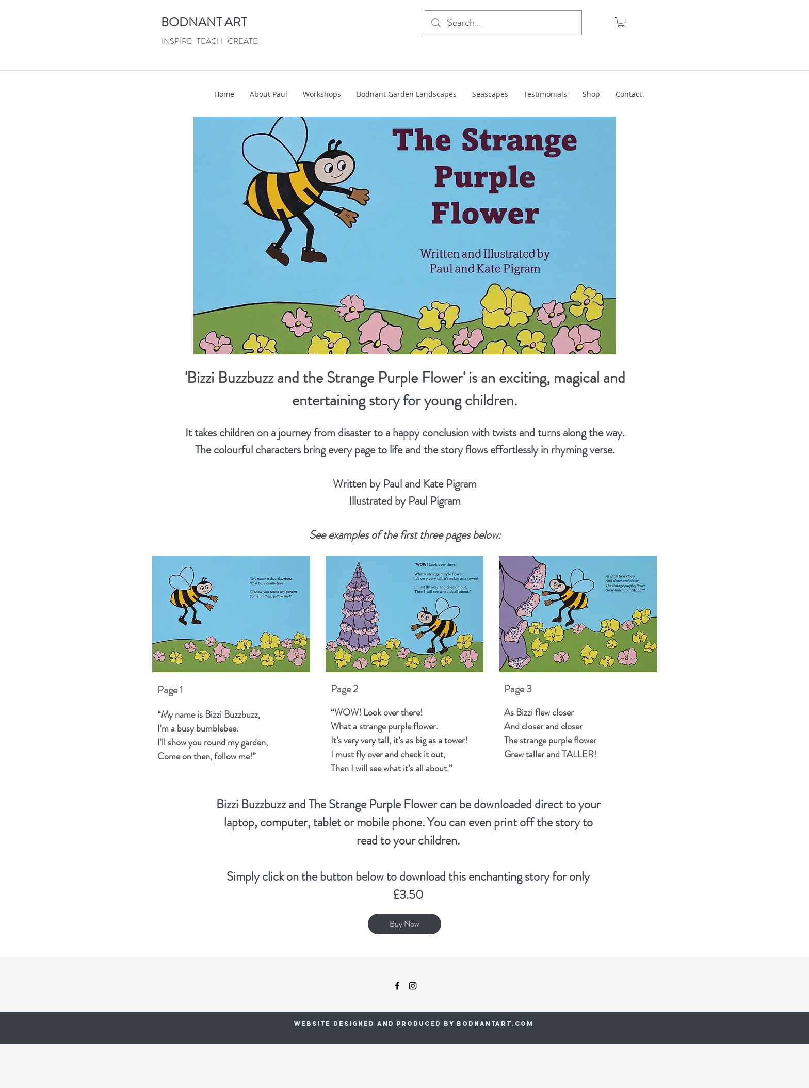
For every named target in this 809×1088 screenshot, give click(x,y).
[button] (621, 22)
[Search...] (503, 23)
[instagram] (413, 986)
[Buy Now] (404, 924)
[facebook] (397, 986)
